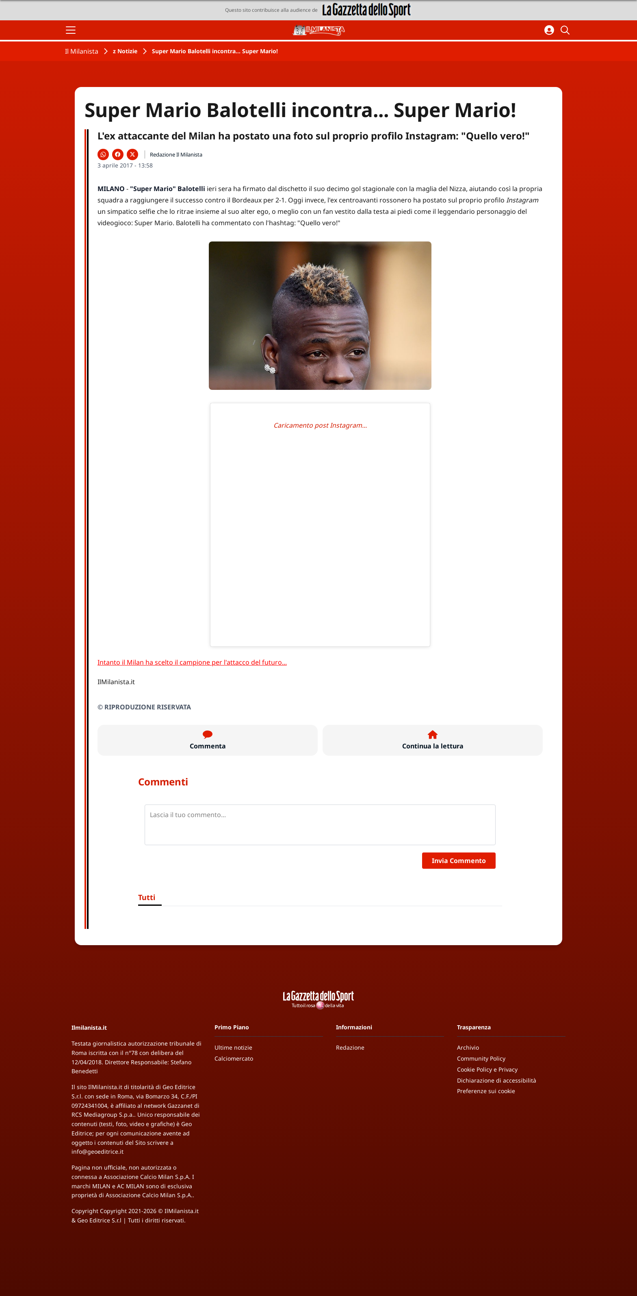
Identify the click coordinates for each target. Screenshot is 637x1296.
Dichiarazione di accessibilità (496, 1080)
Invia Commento (459, 860)
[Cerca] (566, 30)
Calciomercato (233, 1058)
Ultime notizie (233, 1047)
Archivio (468, 1047)
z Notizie (125, 51)
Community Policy (481, 1058)
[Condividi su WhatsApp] (103, 154)
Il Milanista (81, 51)
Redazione (350, 1047)
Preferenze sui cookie (486, 1091)
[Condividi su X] (132, 154)
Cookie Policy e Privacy (487, 1069)
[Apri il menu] (70, 30)
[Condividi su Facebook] (118, 154)
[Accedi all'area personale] (549, 30)
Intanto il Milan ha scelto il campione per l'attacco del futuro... (192, 662)
